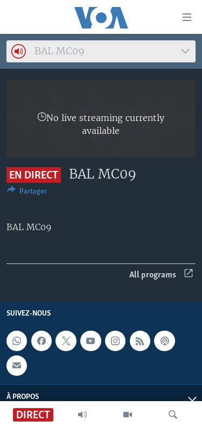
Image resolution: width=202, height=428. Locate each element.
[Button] (27, 193)
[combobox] (101, 51)
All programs (161, 275)
